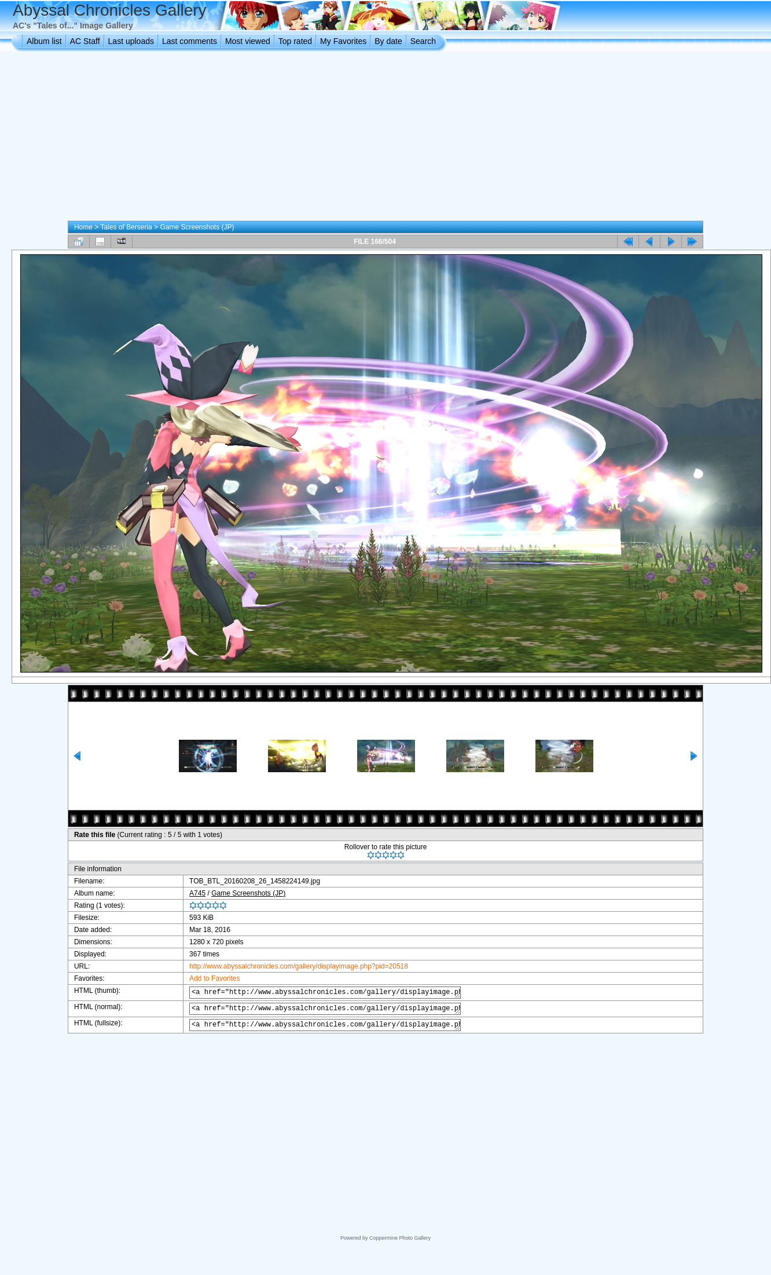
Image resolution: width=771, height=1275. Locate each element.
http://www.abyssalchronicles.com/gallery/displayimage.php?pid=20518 (290, 966)
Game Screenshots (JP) (197, 227)
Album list (44, 41)
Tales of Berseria (126, 227)
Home (83, 227)
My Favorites (343, 41)
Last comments (189, 41)
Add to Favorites (206, 978)
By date (388, 41)
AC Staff (85, 41)
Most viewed (247, 41)
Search (423, 41)
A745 (189, 893)
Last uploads (131, 41)
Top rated (295, 41)
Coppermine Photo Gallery (400, 1238)
